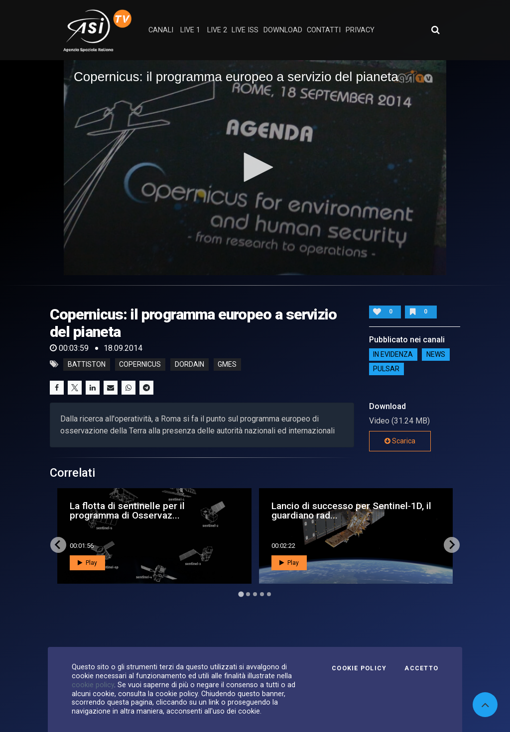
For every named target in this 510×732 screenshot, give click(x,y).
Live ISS (245, 30)
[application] (255, 167)
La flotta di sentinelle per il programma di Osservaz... (127, 510)
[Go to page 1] (241, 594)
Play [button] (87, 562)
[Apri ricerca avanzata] (435, 29)
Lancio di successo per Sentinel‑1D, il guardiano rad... (351, 510)
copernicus (140, 364)
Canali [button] (160, 30)
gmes (227, 364)
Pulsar (386, 369)
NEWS (435, 355)
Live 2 (217, 30)
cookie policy (93, 685)
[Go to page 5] (269, 594)
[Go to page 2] (248, 594)
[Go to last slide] (58, 545)
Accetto (421, 668)
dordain (189, 364)
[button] (255, 167)
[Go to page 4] (262, 594)
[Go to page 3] (255, 594)
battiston (87, 364)
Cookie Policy (359, 668)
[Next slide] (452, 545)
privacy (360, 30)
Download (282, 30)
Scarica (399, 441)
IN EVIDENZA (393, 355)
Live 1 (190, 30)
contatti (324, 30)
